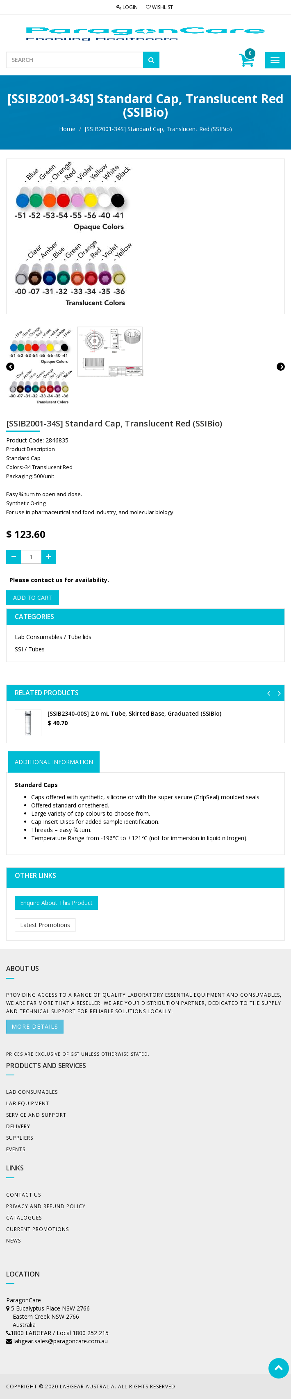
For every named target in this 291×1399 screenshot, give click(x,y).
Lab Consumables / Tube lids (53, 637)
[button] (269, 693)
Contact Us (23, 1194)
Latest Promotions (45, 925)
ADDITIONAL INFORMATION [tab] (54, 762)
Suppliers (19, 1137)
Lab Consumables (32, 1091)
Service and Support (36, 1114)
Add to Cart (32, 597)
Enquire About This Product (56, 903)
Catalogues (24, 1217)
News (13, 1240)
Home (67, 129)
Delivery (18, 1126)
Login (127, 7)
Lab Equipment (27, 1103)
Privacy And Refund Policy (46, 1206)
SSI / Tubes (30, 649)
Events (15, 1149)
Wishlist (159, 7)
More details (34, 1026)
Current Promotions (37, 1229)
